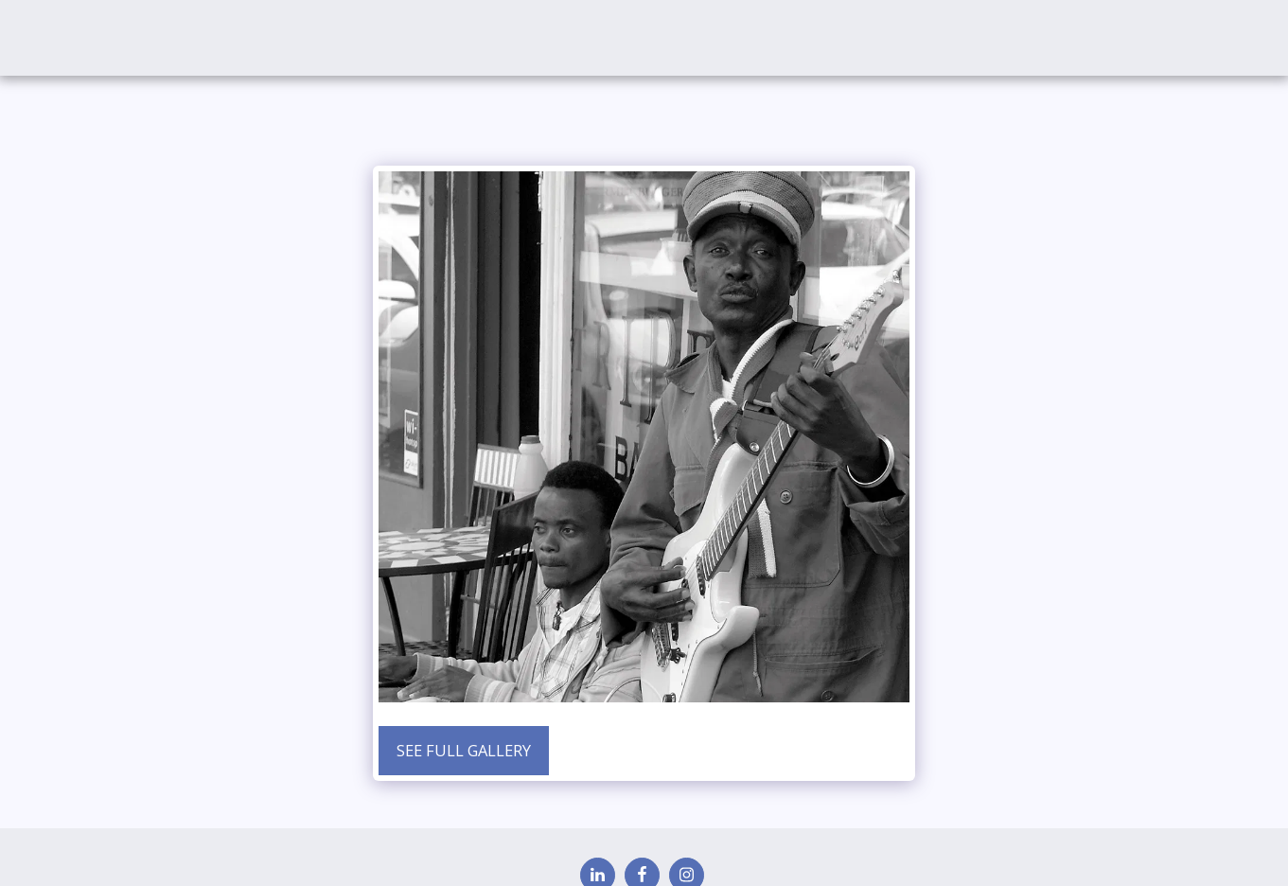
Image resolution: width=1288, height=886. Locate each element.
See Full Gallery (464, 750)
